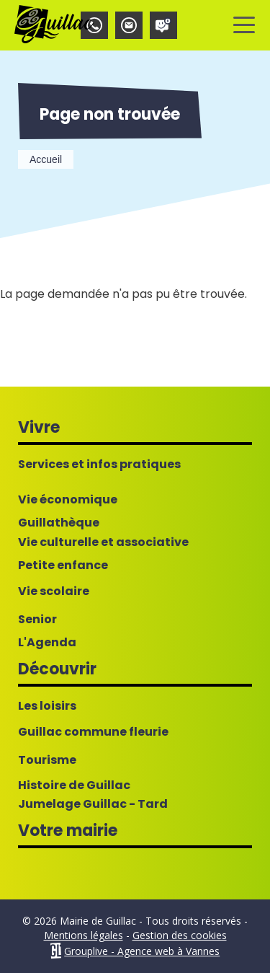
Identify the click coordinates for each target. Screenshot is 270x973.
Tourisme (47, 760)
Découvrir (57, 669)
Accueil (46, 159)
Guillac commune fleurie (93, 732)
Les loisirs (47, 706)
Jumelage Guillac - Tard (93, 804)
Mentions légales (83, 935)
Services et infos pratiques (99, 464)
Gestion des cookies (179, 935)
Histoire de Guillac (74, 785)
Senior (37, 619)
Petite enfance (63, 565)
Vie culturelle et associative (103, 542)
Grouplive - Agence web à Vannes (142, 951)
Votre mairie (67, 830)
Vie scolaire (53, 591)
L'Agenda (47, 642)
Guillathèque (58, 522)
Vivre (39, 427)
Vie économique (67, 499)
